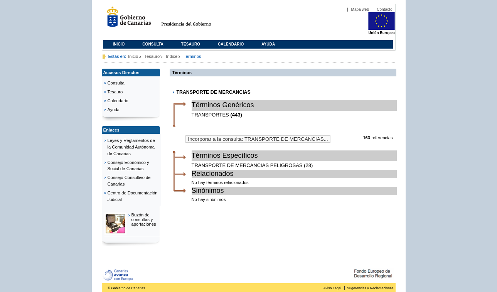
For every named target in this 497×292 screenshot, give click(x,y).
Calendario (231, 44)
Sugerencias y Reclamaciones (370, 288)
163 (366, 137)
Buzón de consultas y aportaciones (143, 219)
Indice (171, 56)
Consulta (152, 44)
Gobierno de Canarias (126, 19)
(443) (236, 115)
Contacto (384, 9)
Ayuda (268, 44)
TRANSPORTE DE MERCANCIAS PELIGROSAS (247, 165)
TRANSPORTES (210, 115)
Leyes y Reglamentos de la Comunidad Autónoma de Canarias (131, 147)
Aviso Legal (332, 288)
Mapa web (360, 9)
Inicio (119, 44)
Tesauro (190, 44)
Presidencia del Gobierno (193, 19)
